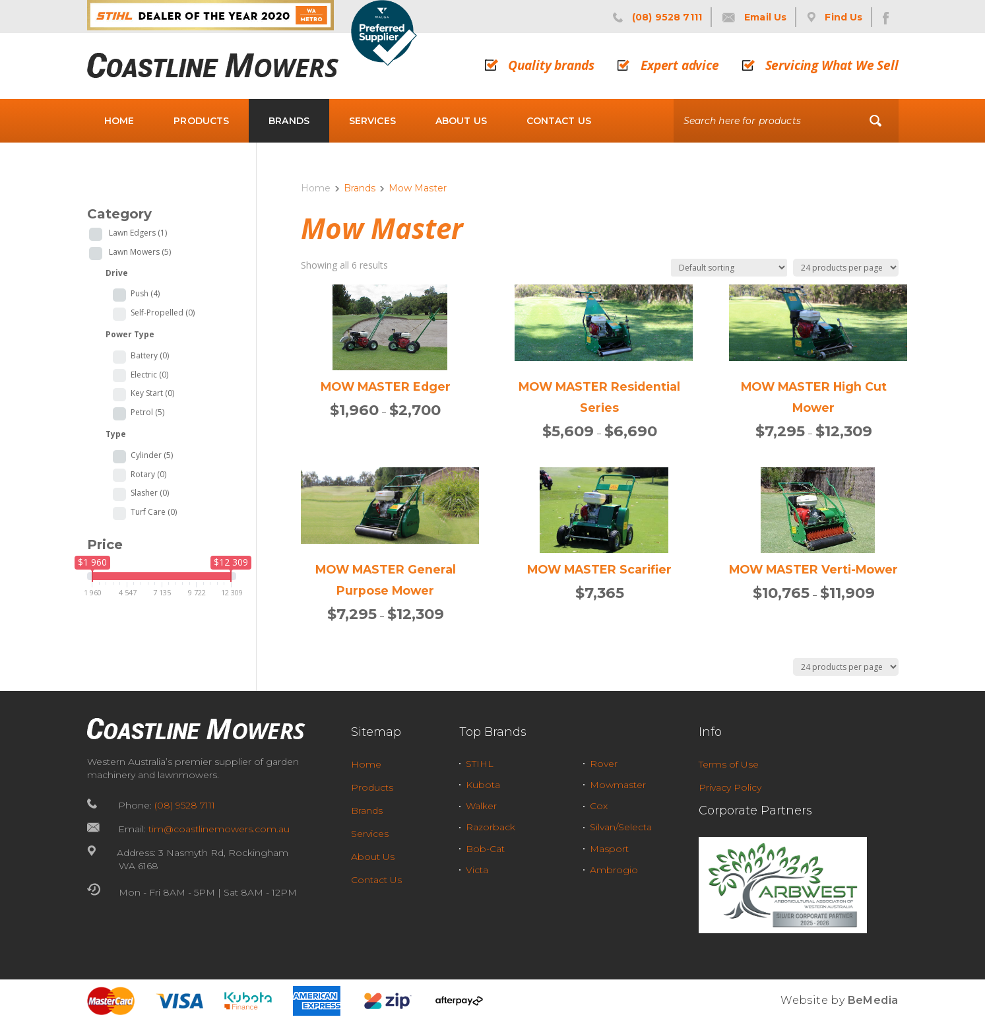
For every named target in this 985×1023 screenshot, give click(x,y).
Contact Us (558, 121)
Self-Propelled (163, 313)
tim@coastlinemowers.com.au (219, 829)
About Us (461, 121)
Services (372, 121)
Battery (150, 356)
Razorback (490, 827)
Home (119, 121)
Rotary (148, 474)
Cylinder (152, 455)
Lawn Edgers (138, 232)
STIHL (479, 764)
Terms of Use (729, 764)
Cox (599, 806)
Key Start (152, 393)
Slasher (150, 493)
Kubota (483, 785)
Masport (609, 849)
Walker (481, 806)
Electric (149, 375)
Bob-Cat (485, 849)
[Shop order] (729, 268)
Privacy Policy (730, 787)
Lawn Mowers (140, 251)
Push (145, 294)
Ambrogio (614, 870)
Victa (477, 870)
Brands (289, 121)
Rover (604, 764)
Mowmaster (618, 785)
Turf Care (154, 512)
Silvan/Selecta (621, 827)
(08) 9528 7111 (184, 805)
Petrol (147, 412)
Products (201, 121)
